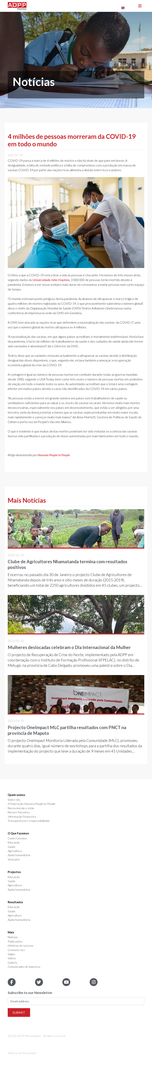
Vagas (11, 954)
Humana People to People (53, 455)
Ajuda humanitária (19, 855)
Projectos (14, 872)
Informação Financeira (22, 816)
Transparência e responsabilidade (29, 820)
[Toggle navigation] (140, 6)
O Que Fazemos (18, 833)
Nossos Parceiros (19, 812)
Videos (12, 958)
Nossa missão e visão (21, 808)
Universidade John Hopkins (51, 280)
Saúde (11, 846)
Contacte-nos (16, 950)
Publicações (15, 941)
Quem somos (16, 795)
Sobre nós (14, 799)
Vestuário (14, 859)
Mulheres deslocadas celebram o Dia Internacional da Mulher (69, 647)
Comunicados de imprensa (24, 966)
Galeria (12, 962)
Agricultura (15, 851)
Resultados (15, 902)
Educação (14, 842)
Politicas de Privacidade (22, 1053)
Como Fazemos (17, 838)
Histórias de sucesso (20, 945)
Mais (11, 932)
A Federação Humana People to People (31, 803)
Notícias (13, 937)
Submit (19, 1012)
